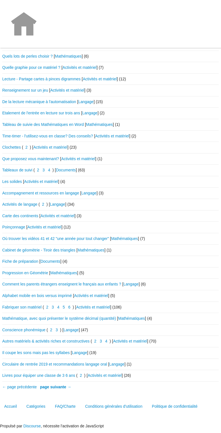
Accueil (10, 406)
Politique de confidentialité (175, 406)
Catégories (35, 406)
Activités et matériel (79, 67)
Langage (86, 101)
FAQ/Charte (65, 406)
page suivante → (55, 387)
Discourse (32, 426)
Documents (66, 170)
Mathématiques (68, 56)
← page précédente (19, 387)
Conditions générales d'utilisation (113, 406)
